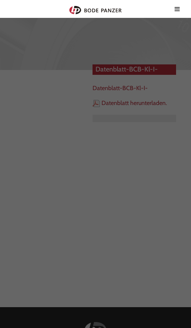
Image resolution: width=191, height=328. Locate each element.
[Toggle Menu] (177, 9)
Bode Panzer (95, 9)
